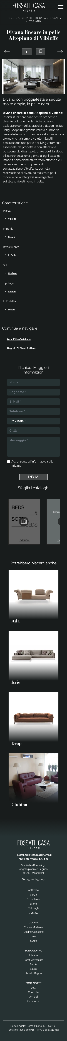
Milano (11, 309)
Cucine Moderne (33, 927)
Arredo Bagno (34, 973)
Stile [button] (5, 265)
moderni (12, 273)
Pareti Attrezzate (33, 959)
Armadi (33, 996)
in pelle (12, 255)
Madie (33, 964)
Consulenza (33, 899)
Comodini (33, 992)
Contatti (33, 912)
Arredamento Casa (32, 18)
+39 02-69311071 (36, 879)
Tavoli (33, 936)
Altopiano (33, 21)
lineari (12, 291)
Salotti (33, 968)
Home (10, 18)
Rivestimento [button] (11, 247)
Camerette (33, 1001)
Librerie (33, 955)
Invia (33, 476)
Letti (33, 987)
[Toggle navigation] (61, 7)
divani (11, 237)
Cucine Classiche (34, 931)
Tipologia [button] (8, 283)
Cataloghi (33, 908)
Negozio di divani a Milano (21, 348)
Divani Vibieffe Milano (19, 339)
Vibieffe (12, 218)
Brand (33, 903)
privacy (16, 466)
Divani (54, 18)
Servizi (33, 894)
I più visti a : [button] (10, 301)
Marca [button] (7, 210)
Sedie (33, 940)
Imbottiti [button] (8, 228)
